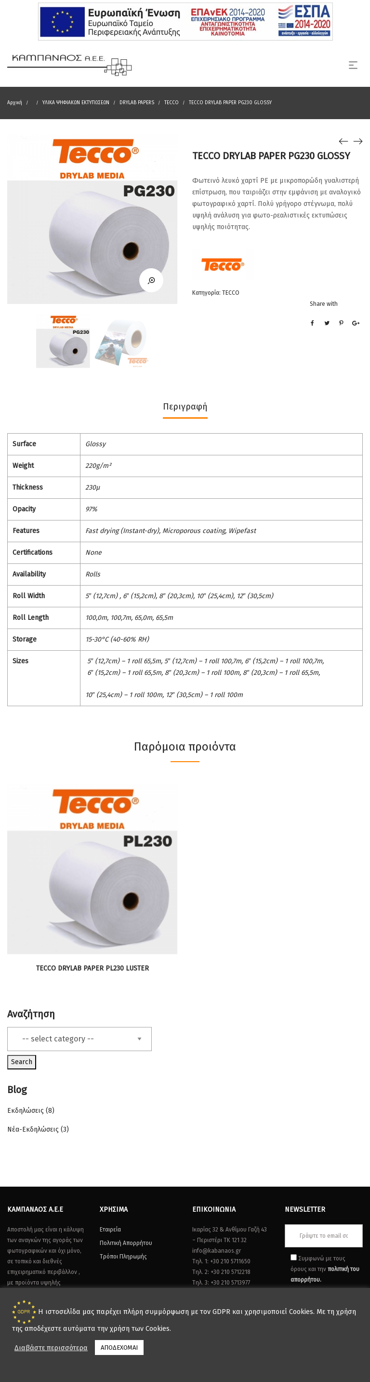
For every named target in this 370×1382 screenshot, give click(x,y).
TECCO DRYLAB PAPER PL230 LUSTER (92, 968)
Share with (324, 304)
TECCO (171, 103)
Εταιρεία (110, 1229)
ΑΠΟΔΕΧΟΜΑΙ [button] (119, 1347)
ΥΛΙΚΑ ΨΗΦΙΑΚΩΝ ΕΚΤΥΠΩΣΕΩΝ (75, 103)
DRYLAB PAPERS (136, 103)
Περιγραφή (185, 406)
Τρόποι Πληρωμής (123, 1256)
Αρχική (14, 103)
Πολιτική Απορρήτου (126, 1243)
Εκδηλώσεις (25, 1111)
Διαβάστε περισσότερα (51, 1347)
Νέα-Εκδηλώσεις (33, 1129)
